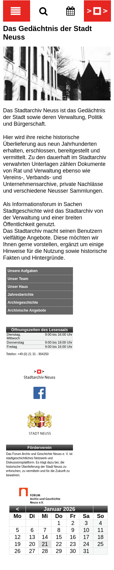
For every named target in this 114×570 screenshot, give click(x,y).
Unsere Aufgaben (23, 271)
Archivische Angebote (27, 310)
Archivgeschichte (23, 302)
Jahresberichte (20, 294)
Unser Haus (18, 287)
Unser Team (18, 279)
